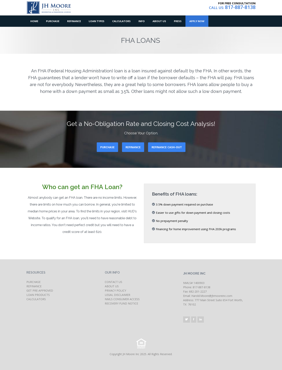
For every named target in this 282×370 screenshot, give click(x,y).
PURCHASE (107, 147)
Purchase (52, 21)
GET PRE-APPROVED (39, 290)
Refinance (74, 21)
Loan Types (96, 21)
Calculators (121, 21)
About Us (159, 21)
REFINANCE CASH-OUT (167, 147)
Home (34, 21)
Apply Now (196, 21)
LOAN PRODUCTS (38, 295)
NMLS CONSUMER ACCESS (122, 299)
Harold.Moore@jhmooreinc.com (211, 296)
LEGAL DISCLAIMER (117, 295)
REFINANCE (133, 147)
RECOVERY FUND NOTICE (121, 303)
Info (141, 21)
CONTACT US (113, 282)
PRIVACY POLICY (115, 290)
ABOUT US (112, 286)
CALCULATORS (36, 299)
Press (178, 21)
